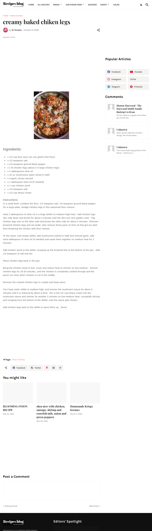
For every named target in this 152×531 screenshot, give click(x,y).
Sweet (103, 4)
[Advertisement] (51, 59)
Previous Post (11, 506)
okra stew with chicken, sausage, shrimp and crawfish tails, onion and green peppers (51, 412)
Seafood (92, 4)
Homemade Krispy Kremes (81, 408)
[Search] (146, 4)
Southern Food (74, 4)
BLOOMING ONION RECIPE (15, 408)
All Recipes (44, 4)
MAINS (56, 4)
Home (31, 4)
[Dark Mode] (141, 4)
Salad (116, 4)
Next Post (93, 506)
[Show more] (60, 368)
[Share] (98, 30)
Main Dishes (17, 16)
